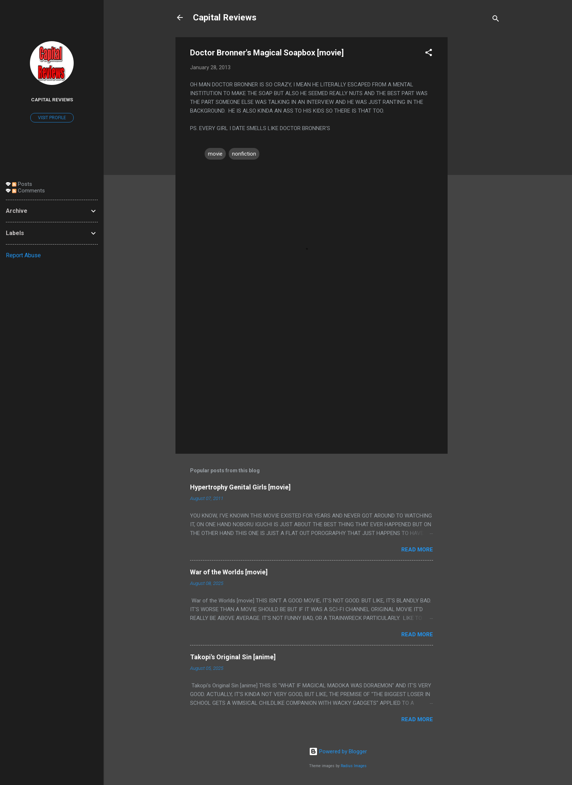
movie (215, 154)
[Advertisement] (476, 146)
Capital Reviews (224, 17)
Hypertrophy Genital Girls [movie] (240, 487)
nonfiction (244, 154)
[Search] (495, 20)
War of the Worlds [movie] (229, 572)
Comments (28, 190)
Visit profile (52, 117)
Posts (22, 184)
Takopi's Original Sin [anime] (233, 657)
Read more (417, 549)
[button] (428, 53)
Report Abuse (23, 255)
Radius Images (354, 765)
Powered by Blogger (338, 751)
